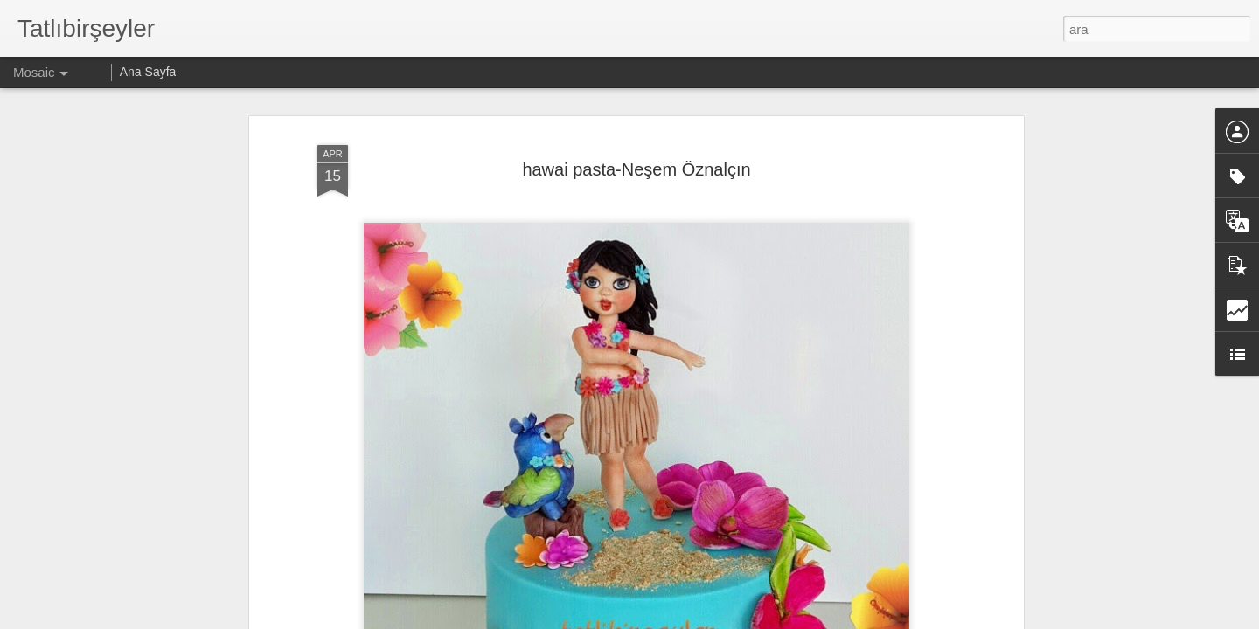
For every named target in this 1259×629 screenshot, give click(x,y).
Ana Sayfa (148, 72)
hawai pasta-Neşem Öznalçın (636, 169)
